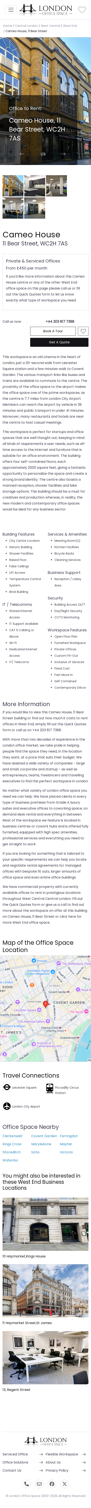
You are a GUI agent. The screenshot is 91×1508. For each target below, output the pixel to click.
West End (70, 26)
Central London (26, 26)
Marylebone (41, 1144)
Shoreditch (12, 1152)
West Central (50, 26)
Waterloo (10, 1160)
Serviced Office (15, 1454)
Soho (35, 1152)
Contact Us (12, 1470)
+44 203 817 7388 (60, 321)
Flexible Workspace (62, 1454)
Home (7, 26)
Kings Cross (12, 1144)
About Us (53, 1462)
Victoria (66, 1152)
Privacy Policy (57, 1470)
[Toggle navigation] (11, 10)
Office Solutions (15, 1462)
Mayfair (66, 1144)
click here (68, 916)
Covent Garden (44, 1136)
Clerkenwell (12, 1136)
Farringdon (69, 1136)
